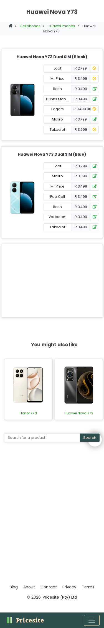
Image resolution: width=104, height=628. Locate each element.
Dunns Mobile (58, 99)
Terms (88, 587)
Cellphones (30, 26)
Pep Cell (57, 196)
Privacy (69, 587)
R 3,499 (81, 78)
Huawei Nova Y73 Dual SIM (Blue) (52, 154)
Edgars (57, 109)
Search (89, 437)
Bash (57, 88)
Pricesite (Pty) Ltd (60, 597)
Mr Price (57, 78)
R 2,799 (81, 68)
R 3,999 (81, 129)
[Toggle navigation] (92, 620)
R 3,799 (81, 119)
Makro (57, 119)
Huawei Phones (61, 26)
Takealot (57, 129)
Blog (14, 587)
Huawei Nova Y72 (78, 413)
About (29, 587)
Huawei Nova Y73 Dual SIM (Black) (52, 57)
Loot (57, 68)
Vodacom (58, 216)
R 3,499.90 (81, 109)
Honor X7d (28, 413)
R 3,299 (81, 166)
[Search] (42, 437)
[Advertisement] (52, 280)
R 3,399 (81, 176)
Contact (48, 587)
